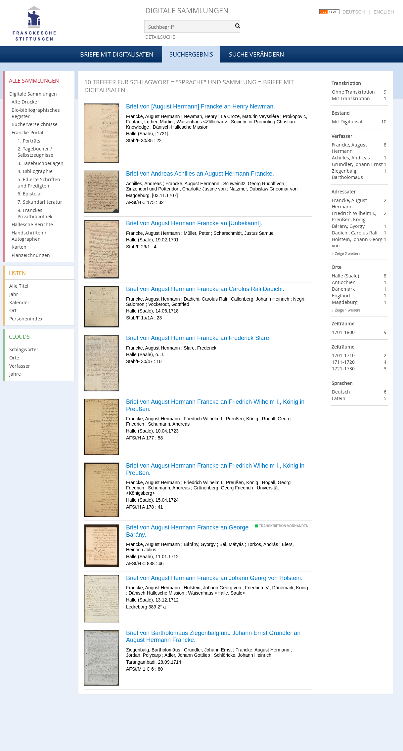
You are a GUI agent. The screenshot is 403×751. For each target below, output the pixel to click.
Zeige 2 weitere (347, 253)
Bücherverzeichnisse (35, 124)
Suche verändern (256, 54)
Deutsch (353, 12)
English (384, 12)
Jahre (15, 374)
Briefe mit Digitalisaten (117, 54)
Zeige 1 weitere (347, 310)
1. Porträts (29, 141)
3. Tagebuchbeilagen (41, 163)
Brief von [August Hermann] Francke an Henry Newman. (200, 106)
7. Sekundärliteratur (40, 202)
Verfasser (19, 366)
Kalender (19, 302)
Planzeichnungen (31, 255)
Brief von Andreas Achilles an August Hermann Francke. (200, 173)
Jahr (13, 294)
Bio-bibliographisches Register (36, 113)
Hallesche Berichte (32, 224)
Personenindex (25, 318)
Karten (19, 247)
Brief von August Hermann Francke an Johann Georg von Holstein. (214, 578)
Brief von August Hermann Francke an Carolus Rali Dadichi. (205, 289)
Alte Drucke (24, 102)
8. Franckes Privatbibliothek (35, 213)
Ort (13, 310)
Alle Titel (18, 286)
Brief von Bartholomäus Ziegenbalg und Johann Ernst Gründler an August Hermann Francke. (213, 637)
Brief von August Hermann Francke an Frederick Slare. (198, 338)
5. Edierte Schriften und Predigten (39, 182)
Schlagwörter (23, 349)
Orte (14, 358)
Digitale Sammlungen (187, 10)
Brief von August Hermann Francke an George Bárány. (187, 531)
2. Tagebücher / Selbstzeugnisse (35, 152)
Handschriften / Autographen (29, 235)
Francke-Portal (27, 132)
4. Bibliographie (35, 171)
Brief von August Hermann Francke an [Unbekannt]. (194, 223)
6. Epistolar (30, 193)
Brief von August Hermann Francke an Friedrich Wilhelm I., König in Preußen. (215, 405)
